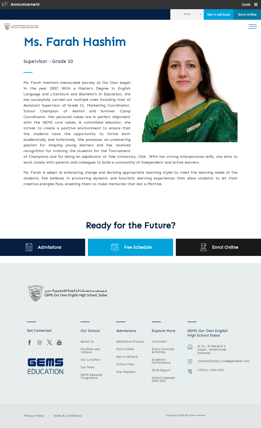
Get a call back (218, 15)
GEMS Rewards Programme (91, 376)
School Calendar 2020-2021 (163, 379)
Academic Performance (161, 361)
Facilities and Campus (90, 351)
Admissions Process (130, 341)
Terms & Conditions (67, 415)
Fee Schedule (138, 247)
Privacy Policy (33, 415)
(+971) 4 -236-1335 (210, 370)
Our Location (90, 359)
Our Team (88, 367)
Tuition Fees (125, 364)
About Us (87, 341)
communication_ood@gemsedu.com (214, 361)
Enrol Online (247, 15)
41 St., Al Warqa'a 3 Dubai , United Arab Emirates (211, 349)
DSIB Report (161, 370)
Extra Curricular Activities (163, 351)
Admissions (49, 247)
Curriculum (159, 341)
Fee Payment (126, 372)
